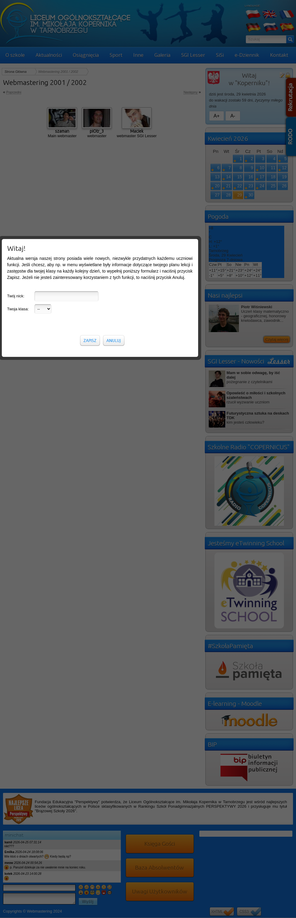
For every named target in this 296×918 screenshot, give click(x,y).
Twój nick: (15, 124)
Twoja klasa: (18, 137)
